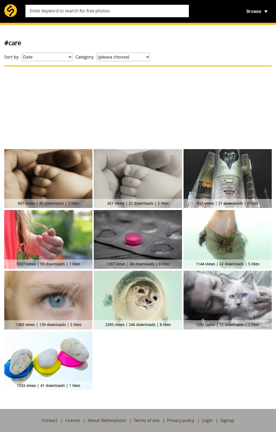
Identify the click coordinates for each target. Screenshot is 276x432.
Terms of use (146, 420)
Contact (49, 420)
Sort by (11, 57)
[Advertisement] (138, 108)
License (72, 420)
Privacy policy (180, 420)
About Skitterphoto (107, 420)
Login (207, 420)
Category (84, 57)
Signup (227, 420)
